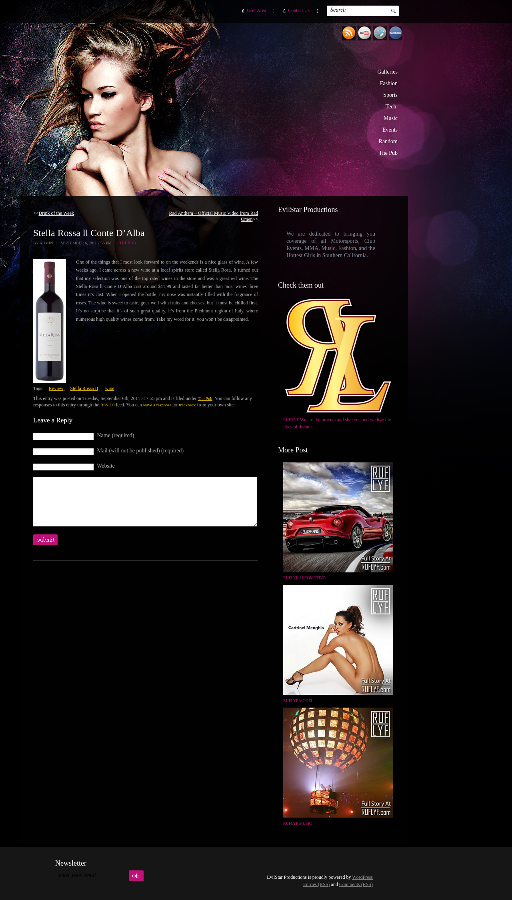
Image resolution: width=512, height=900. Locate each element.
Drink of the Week (56, 213)
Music (391, 118)
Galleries (387, 72)
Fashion (389, 83)
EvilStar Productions (263, 104)
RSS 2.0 (107, 404)
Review (56, 388)
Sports (390, 95)
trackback (187, 404)
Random (388, 141)
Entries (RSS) (316, 884)
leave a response (157, 404)
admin (46, 243)
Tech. (391, 107)
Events (390, 130)
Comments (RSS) (356, 884)
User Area (256, 10)
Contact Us (299, 10)
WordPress (362, 877)
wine (109, 388)
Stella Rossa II (84, 388)
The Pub (388, 153)
